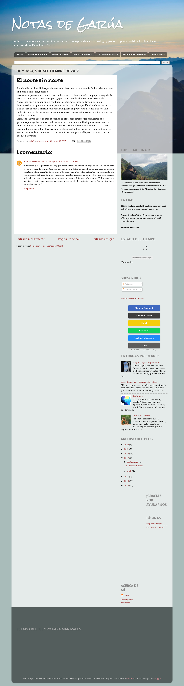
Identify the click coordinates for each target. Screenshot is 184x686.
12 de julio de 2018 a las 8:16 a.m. (62, 162)
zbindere (130, 679)
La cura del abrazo (141, 416)
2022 (126, 445)
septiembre (133, 462)
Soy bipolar (138, 396)
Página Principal (69, 239)
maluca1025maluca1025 (35, 162)
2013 (126, 485)
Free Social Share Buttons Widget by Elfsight (144, 350)
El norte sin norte (134, 466)
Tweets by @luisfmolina (132, 298)
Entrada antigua (103, 239)
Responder (29, 188)
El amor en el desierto (134, 54)
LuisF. (126, 596)
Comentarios (130, 289)
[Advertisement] (129, 84)
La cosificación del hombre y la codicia (139, 382)
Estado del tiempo (37, 54)
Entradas (128, 284)
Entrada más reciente (31, 239)
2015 (126, 477)
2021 (126, 449)
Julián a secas (158, 54)
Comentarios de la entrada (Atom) (46, 246)
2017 (126, 458)
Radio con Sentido (82, 54)
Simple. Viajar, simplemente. (146, 362)
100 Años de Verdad (107, 54)
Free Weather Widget (141, 258)
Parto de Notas (60, 54)
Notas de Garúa (67, 24)
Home (20, 54)
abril (129, 471)
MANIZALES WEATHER (92, 644)
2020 (126, 454)
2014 (126, 481)
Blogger (157, 679)
